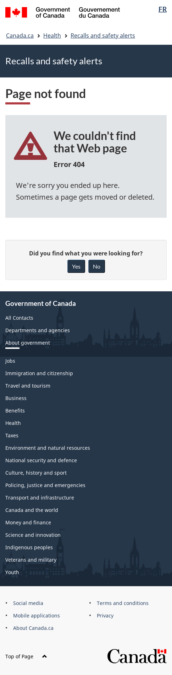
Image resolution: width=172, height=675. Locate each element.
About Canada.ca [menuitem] (33, 628)
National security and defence (41, 460)
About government (27, 342)
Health (52, 35)
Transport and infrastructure (39, 497)
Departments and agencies (37, 330)
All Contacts (19, 317)
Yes (76, 266)
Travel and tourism (27, 385)
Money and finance (28, 522)
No (96, 266)
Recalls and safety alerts (103, 35)
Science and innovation (33, 534)
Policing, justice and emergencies (45, 485)
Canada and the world (31, 510)
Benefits (15, 410)
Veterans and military (30, 559)
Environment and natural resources (47, 447)
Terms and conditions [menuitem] (123, 603)
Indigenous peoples (29, 547)
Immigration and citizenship (39, 373)
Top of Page (26, 656)
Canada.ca (20, 35)
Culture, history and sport (36, 472)
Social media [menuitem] (28, 603)
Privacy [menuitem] (105, 615)
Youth (12, 572)
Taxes (11, 435)
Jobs (10, 360)
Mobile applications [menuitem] (36, 615)
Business (16, 398)
